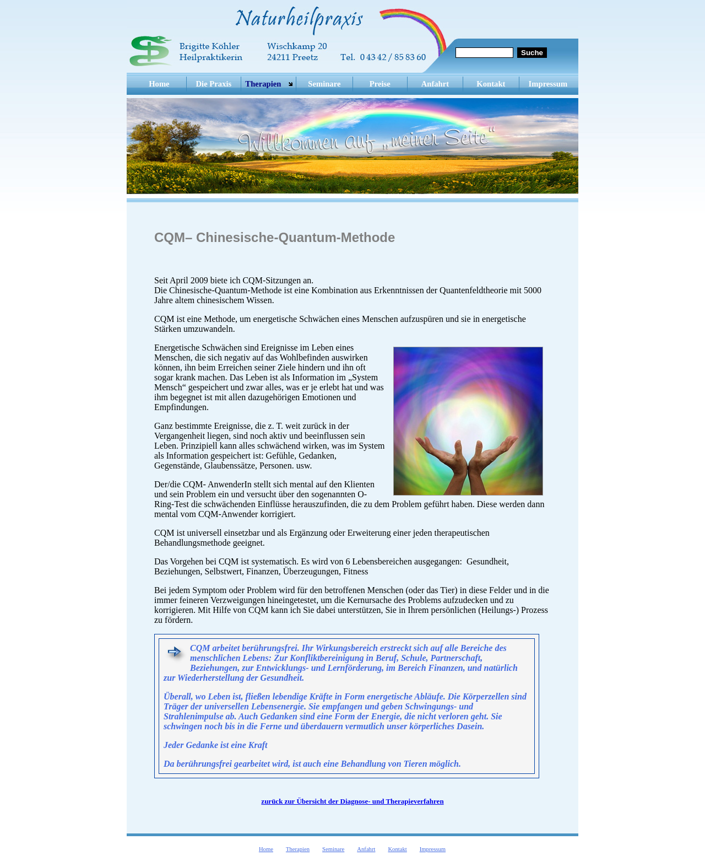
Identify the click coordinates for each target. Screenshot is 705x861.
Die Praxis (214, 83)
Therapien (263, 83)
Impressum (548, 83)
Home (159, 83)
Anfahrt (435, 83)
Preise (380, 83)
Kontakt (490, 83)
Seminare (324, 83)
